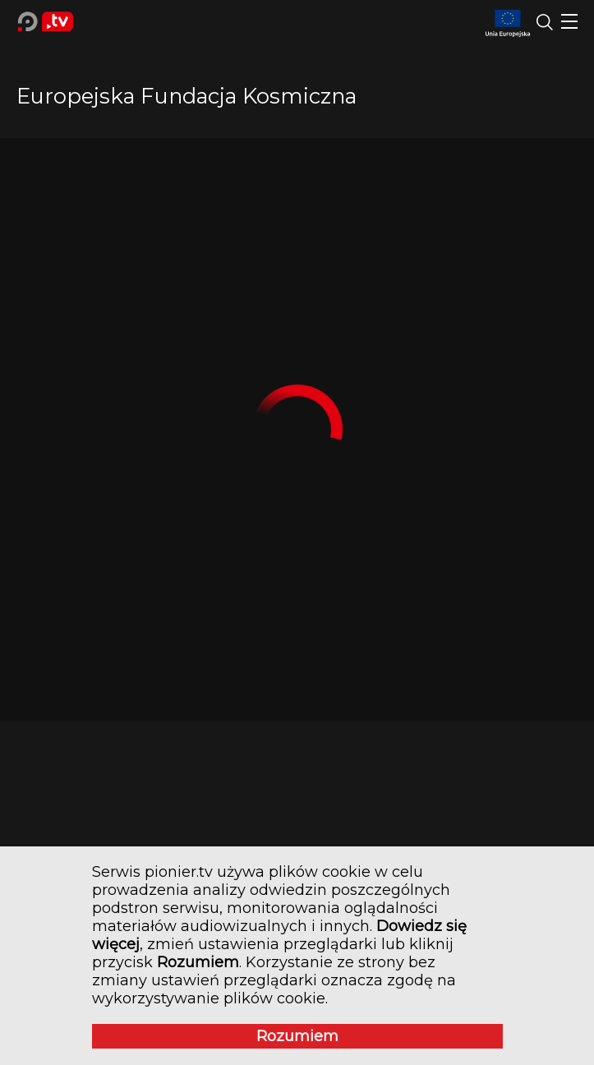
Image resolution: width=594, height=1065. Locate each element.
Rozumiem (297, 1036)
